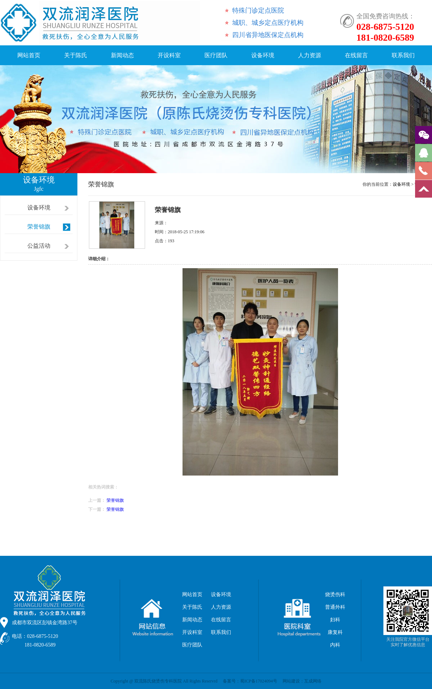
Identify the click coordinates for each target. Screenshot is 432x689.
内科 (335, 645)
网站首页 (28, 55)
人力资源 (309, 55)
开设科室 (169, 55)
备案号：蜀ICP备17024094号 (250, 681)
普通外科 (335, 607)
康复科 (335, 632)
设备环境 (262, 55)
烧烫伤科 (335, 594)
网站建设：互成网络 (302, 681)
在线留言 (356, 55)
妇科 (335, 619)
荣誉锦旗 (38, 227)
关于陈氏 (75, 55)
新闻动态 (122, 55)
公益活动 (38, 246)
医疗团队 (216, 55)
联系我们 (403, 55)
